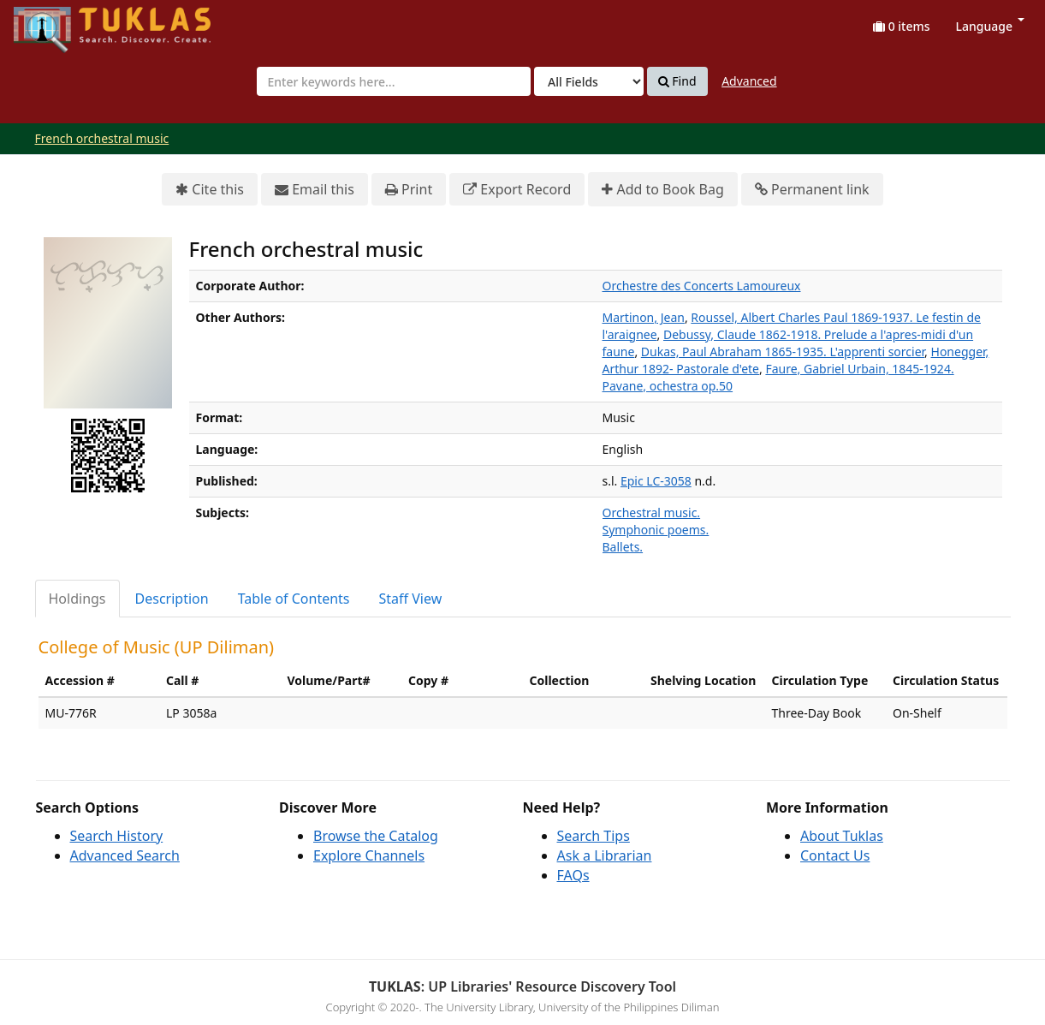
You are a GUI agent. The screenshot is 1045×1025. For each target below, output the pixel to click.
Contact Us (835, 855)
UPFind (56, 21)
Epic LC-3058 (656, 481)
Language (990, 26)
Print (408, 190)
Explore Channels (369, 855)
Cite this (209, 190)
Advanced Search (125, 855)
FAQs (573, 875)
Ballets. (623, 547)
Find (677, 81)
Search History (116, 835)
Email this (314, 190)
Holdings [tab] (77, 598)
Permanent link (812, 190)
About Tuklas (841, 835)
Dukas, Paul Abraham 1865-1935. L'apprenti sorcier (782, 351)
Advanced (748, 81)
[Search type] (589, 81)
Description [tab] (172, 598)
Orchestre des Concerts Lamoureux (702, 285)
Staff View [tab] (410, 598)
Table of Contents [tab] (294, 598)
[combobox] (394, 81)
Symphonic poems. (656, 529)
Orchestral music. (652, 512)
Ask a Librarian (604, 855)
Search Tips (593, 835)
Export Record (517, 190)
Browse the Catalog (375, 835)
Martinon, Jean (644, 317)
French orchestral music (102, 138)
